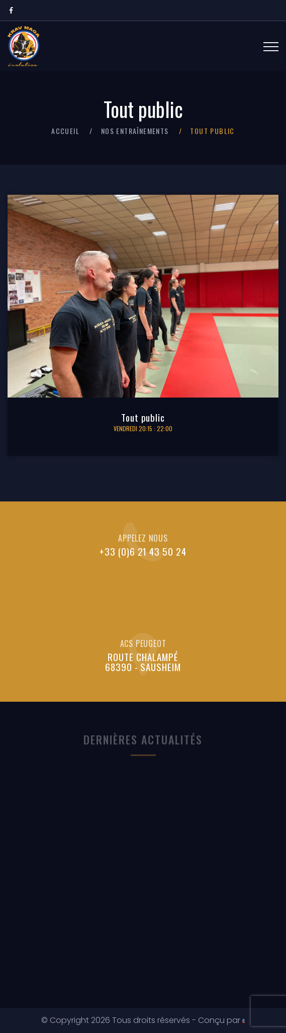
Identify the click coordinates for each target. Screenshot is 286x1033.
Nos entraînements (135, 130)
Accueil (65, 130)
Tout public (143, 417)
